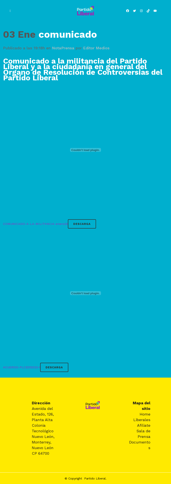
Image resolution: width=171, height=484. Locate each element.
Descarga (82, 224)
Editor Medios (96, 48)
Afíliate (143, 425)
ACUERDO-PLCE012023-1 (21, 367)
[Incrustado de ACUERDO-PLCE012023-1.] (85, 293)
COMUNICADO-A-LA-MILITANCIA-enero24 (35, 224)
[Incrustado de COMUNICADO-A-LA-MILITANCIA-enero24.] (85, 150)
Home (145, 414)
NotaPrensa (63, 48)
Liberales (141, 419)
